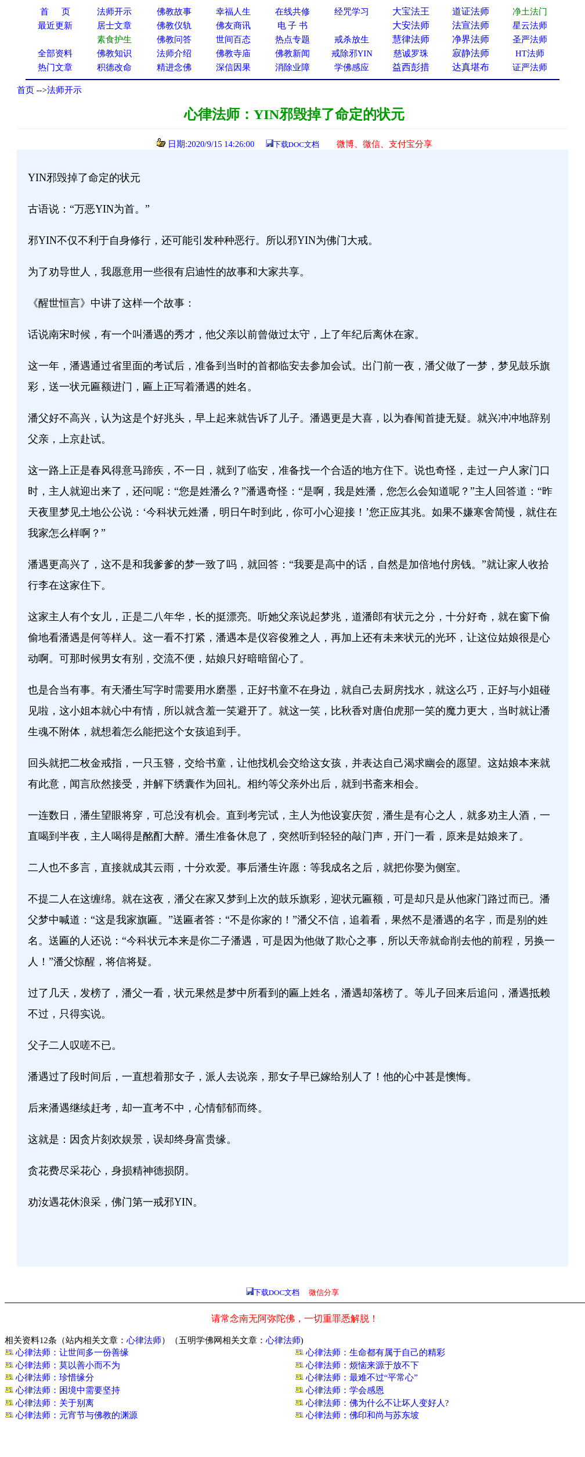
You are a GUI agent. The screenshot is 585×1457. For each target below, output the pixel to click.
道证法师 (470, 11)
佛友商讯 (233, 25)
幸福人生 (233, 11)
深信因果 (233, 67)
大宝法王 (410, 11)
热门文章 (55, 67)
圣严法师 (529, 39)
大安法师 (410, 25)
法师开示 (64, 90)
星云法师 (529, 25)
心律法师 (144, 1340)
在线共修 (292, 11)
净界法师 (470, 39)
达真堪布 (470, 67)
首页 (25, 90)
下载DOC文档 (296, 144)
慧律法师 (410, 39)
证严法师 (529, 67)
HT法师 (529, 53)
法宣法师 (470, 25)
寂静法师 (470, 53)
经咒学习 (351, 11)
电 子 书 (292, 25)
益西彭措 (410, 67)
